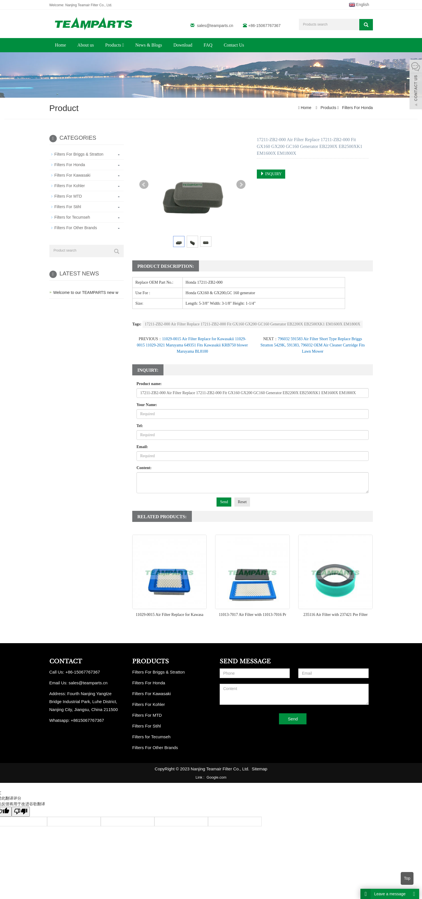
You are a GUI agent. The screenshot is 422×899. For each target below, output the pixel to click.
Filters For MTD (68, 196)
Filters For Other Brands (75, 227)
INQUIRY (271, 174)
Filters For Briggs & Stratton (79, 154)
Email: (142, 447)
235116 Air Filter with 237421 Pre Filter (335, 614)
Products (114, 45)
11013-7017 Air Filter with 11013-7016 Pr (252, 614)
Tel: (140, 426)
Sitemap (259, 768)
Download (182, 45)
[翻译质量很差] (21, 812)
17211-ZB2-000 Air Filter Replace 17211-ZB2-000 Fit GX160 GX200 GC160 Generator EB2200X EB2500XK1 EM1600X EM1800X (252, 324)
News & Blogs (148, 45)
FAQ (208, 45)
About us (85, 45)
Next (240, 184)
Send (224, 502)
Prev (143, 184)
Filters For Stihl (67, 206)
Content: (144, 468)
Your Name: (147, 405)
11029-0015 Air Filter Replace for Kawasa (169, 614)
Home (60, 45)
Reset (242, 502)
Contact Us (234, 45)
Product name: (149, 384)
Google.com (216, 777)
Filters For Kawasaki (72, 175)
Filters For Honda (357, 107)
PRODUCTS (150, 661)
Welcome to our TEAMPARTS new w (85, 292)
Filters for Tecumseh (72, 217)
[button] (123, 45)
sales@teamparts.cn (215, 25)
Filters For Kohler (69, 185)
